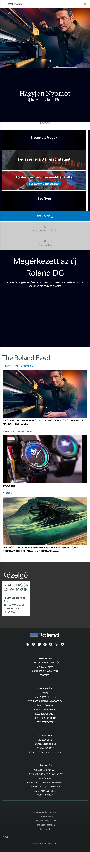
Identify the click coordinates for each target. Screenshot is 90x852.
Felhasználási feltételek (45, 820)
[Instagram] (39, 644)
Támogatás (45, 765)
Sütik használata (45, 816)
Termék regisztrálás (45, 825)
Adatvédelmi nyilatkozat (45, 812)
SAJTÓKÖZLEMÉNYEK (17, 366)
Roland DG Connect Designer (45, 752)
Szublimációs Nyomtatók (45, 671)
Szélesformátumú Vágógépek (45, 701)
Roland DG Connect (45, 744)
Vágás (45, 692)
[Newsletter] (27, 644)
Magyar (6, 836)
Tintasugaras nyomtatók (45, 662)
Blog (6, 493)
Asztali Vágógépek (45, 697)
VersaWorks (45, 739)
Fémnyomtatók (45, 722)
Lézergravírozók (45, 713)
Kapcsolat (45, 829)
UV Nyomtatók (45, 667)
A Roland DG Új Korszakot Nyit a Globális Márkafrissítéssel (43, 422)
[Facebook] (33, 644)
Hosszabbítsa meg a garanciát (45, 774)
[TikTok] (45, 644)
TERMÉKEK (45, 216)
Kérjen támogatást (45, 770)
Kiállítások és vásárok (16, 587)
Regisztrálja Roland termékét (45, 782)
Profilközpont (45, 795)
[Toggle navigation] (3, 4)
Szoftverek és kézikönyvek (45, 786)
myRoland (45, 778)
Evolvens (9, 485)
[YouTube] (56, 644)
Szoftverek (45, 735)
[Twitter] (50, 644)
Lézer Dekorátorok (45, 718)
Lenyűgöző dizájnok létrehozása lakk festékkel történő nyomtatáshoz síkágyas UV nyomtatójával (42, 549)
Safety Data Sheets (45, 791)
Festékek (45, 675)
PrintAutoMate (45, 748)
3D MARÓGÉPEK (45, 705)
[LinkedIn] (62, 644)
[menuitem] (85, 4)
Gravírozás (45, 688)
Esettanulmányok (16, 431)
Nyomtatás (45, 658)
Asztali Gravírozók (45, 709)
